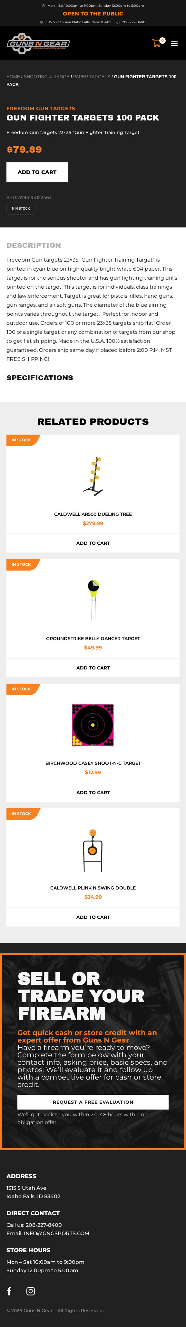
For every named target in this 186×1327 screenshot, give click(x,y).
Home (13, 76)
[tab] (33, 245)
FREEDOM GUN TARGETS (40, 108)
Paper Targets (91, 76)
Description (33, 245)
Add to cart (37, 172)
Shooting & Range (47, 76)
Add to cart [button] (93, 543)
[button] (174, 43)
